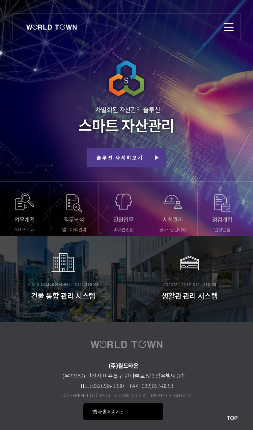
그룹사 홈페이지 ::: (106, 411)
